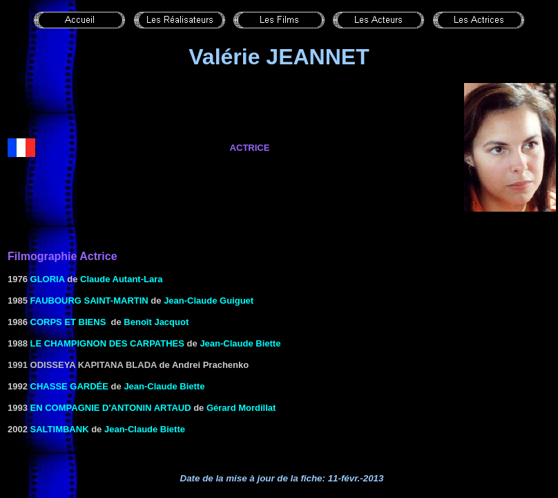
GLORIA (47, 279)
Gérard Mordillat (241, 408)
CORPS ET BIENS (68, 322)
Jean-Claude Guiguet (208, 300)
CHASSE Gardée (69, 386)
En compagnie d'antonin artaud (110, 408)
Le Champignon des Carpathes (107, 343)
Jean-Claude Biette (240, 343)
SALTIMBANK (59, 429)
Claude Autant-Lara (121, 279)
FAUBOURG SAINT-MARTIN (89, 300)
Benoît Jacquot (156, 322)
